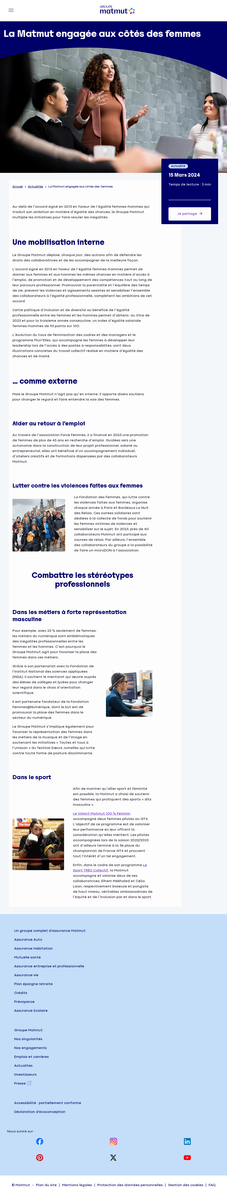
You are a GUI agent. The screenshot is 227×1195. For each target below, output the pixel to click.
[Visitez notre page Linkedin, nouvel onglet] (187, 1141)
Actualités (35, 186)
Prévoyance (24, 1002)
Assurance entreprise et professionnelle (49, 966)
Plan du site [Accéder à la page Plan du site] (46, 1185)
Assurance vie (26, 975)
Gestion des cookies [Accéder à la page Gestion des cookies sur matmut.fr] (185, 1185)
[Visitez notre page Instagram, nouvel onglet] (113, 1141)
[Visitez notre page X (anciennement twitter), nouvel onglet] (113, 1157)
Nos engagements (30, 1048)
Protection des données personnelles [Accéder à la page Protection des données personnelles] (130, 1185)
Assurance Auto (28, 940)
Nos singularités (28, 1039)
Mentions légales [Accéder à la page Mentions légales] (77, 1185)
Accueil (17, 186)
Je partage (189, 213)
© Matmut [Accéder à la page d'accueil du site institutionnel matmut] (21, 1185)
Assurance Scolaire (31, 1011)
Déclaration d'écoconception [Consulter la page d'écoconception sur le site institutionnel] (39, 1112)
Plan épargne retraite (33, 984)
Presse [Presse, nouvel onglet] (20, 1083)
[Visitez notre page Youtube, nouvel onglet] (187, 1157)
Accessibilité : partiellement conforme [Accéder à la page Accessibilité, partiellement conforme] (47, 1103)
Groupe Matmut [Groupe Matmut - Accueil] (28, 1030)
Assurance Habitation (33, 948)
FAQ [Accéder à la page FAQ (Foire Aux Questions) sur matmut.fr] (212, 1185)
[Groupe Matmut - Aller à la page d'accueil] (117, 10)
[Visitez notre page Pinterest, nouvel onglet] (39, 1157)
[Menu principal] (11, 10)
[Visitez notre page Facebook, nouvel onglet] (39, 1141)
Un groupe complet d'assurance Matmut (50, 931)
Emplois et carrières (31, 1057)
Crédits (20, 993)
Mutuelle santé (27, 957)
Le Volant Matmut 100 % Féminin (101, 814)
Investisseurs (25, 1074)
